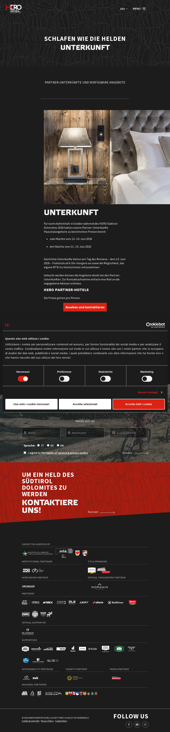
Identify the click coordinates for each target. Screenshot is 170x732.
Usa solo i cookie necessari (31, 404)
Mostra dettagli (148, 392)
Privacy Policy (47, 720)
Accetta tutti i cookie (138, 404)
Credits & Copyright (30, 720)
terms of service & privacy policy (67, 453)
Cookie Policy (61, 720)
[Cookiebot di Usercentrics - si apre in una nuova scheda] (149, 325)
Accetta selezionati (85, 404)
